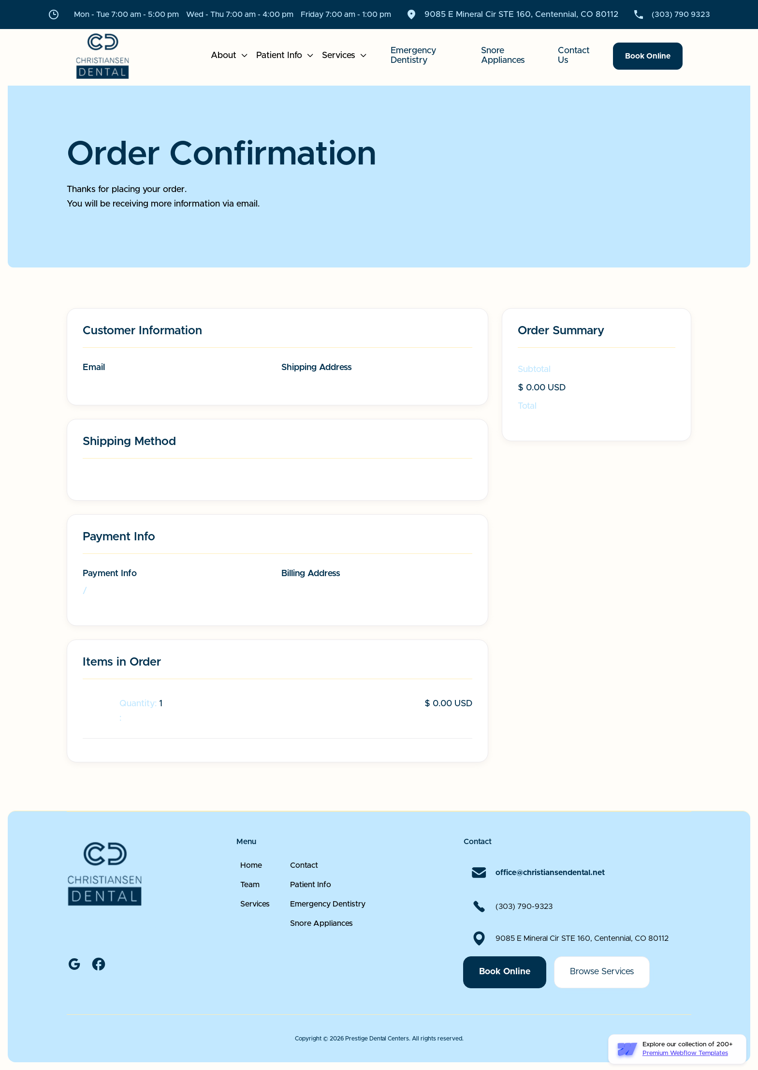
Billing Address (310, 573)
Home (251, 888)
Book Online (648, 56)
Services (255, 927)
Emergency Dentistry (327, 927)
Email (94, 367)
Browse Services (602, 994)
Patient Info (310, 907)
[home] (114, 56)
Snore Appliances (321, 946)
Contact (304, 888)
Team (250, 907)
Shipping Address (316, 367)
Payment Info (110, 573)
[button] (229, 56)
